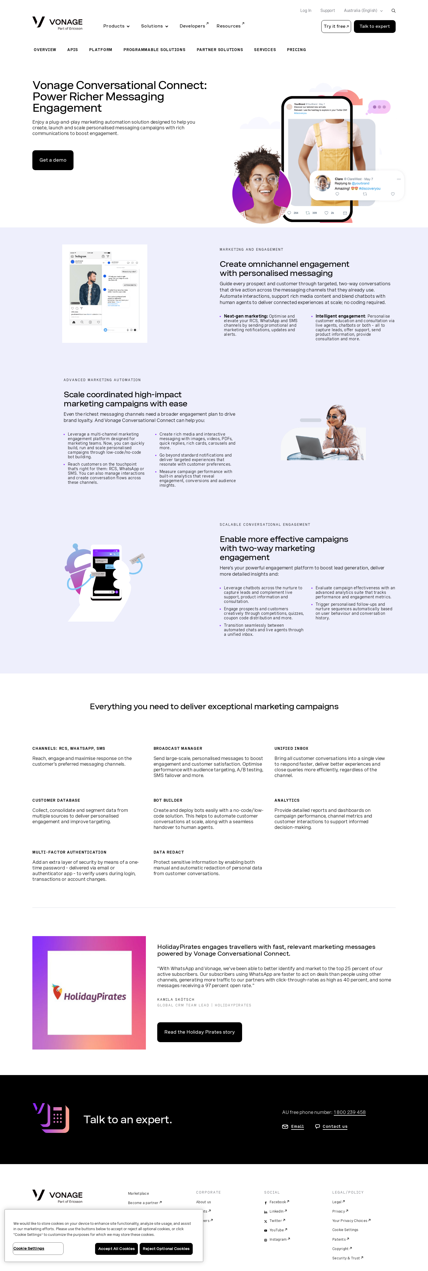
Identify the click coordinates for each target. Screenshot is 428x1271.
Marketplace (138, 1194)
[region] (104, 1235)
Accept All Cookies (116, 1249)
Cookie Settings (345, 1230)
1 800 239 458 (350, 1112)
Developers (192, 26)
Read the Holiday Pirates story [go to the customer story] (199, 1032)
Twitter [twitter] (276, 1221)
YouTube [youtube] (277, 1230)
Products (114, 26)
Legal (336, 1202)
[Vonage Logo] (57, 23)
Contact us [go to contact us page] (335, 1126)
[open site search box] (393, 11)
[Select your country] (361, 10)
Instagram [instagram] (278, 1240)
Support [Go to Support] (327, 10)
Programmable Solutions (154, 49)
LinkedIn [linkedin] (277, 1211)
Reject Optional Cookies (166, 1249)
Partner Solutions (220, 49)
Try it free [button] (334, 26)
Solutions (152, 26)
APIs (72, 49)
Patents (339, 1240)
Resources (229, 26)
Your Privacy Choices (349, 1221)
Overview (45, 49)
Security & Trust (346, 1258)
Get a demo (52, 160)
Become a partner (143, 1203)
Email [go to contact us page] (297, 1126)
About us (203, 1202)
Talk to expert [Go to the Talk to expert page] (375, 26)
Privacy (338, 1211)
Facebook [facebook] (278, 1202)
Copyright (340, 1249)
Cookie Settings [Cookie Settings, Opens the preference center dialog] (28, 1248)
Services (265, 49)
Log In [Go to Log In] (305, 10)
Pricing (296, 49)
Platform (100, 49)
